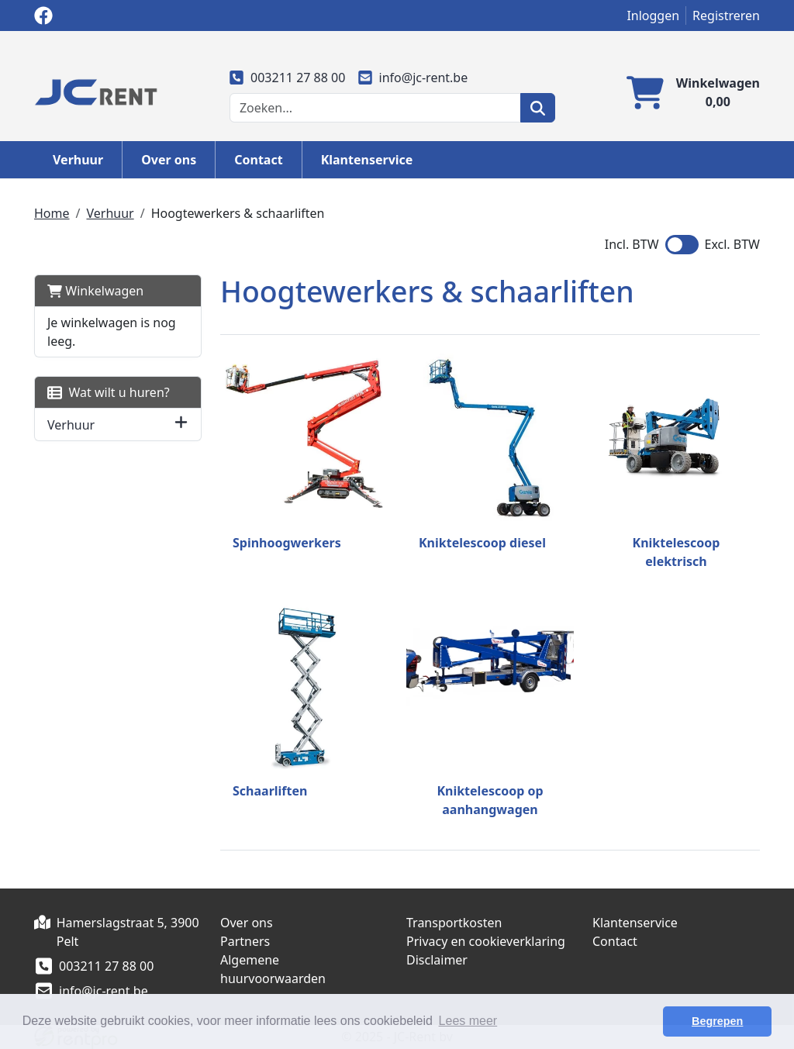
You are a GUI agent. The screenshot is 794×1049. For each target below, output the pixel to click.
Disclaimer (437, 959)
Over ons (168, 159)
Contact (258, 159)
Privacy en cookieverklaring (485, 941)
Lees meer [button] (468, 1020)
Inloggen (653, 15)
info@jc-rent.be (412, 77)
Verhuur (78, 159)
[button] (181, 424)
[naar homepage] (96, 90)
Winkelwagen (95, 290)
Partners (245, 941)
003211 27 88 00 (288, 77)
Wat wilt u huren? (108, 392)
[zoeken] (537, 107)
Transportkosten (454, 922)
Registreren (726, 15)
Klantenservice (367, 159)
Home (52, 213)
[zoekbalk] (375, 107)
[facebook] (43, 15)
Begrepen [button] (717, 1021)
